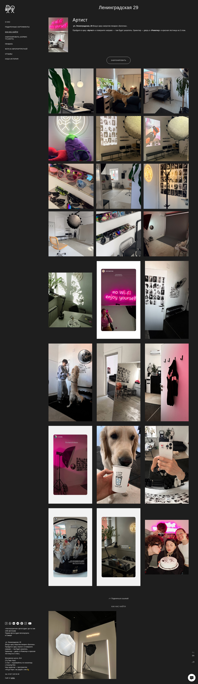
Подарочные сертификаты (17, 27)
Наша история (11, 59)
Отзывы (8, 54)
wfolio (13, 678)
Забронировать (118, 60)
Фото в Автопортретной (16, 49)
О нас (7, 22)
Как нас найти (11, 32)
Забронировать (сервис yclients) (16, 38)
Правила (9, 44)
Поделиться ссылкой (119, 598)
